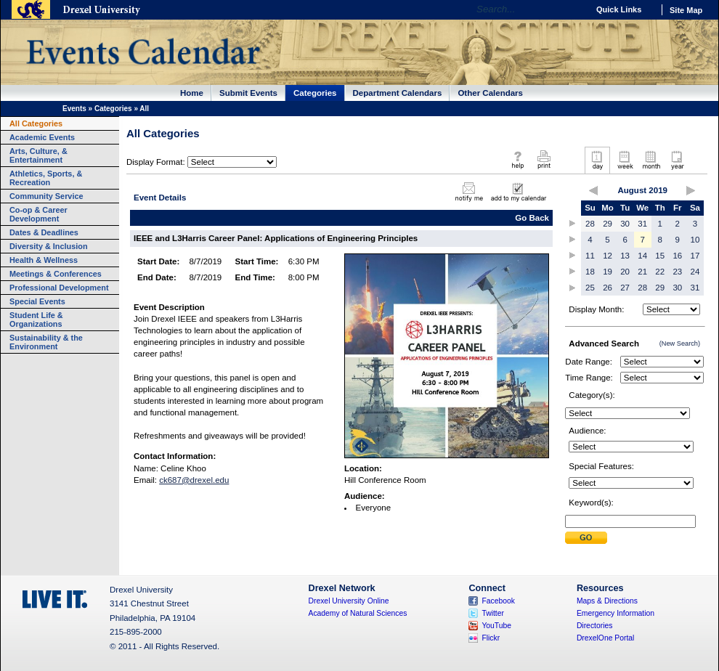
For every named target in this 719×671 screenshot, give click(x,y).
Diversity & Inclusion (48, 246)
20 (625, 271)
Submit (586, 538)
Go (573, 9)
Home (191, 93)
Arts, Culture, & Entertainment (38, 155)
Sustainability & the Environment (46, 342)
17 (695, 255)
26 (607, 287)
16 (677, 255)
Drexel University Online (349, 601)
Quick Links (618, 9)
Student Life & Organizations (36, 319)
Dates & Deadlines (43, 232)
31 (642, 223)
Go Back (532, 218)
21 (642, 271)
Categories (315, 93)
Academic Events (42, 137)
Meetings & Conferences (55, 273)
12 (607, 255)
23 (677, 271)
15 (660, 255)
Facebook (498, 601)
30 (625, 223)
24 (695, 271)
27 (625, 287)
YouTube (496, 626)
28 (590, 223)
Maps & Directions (607, 601)
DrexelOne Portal (605, 638)
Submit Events (248, 93)
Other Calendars (490, 93)
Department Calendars (397, 93)
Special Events (37, 301)
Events (74, 109)
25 (590, 287)
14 (642, 255)
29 (607, 223)
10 (695, 239)
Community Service (46, 196)
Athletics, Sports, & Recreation (45, 178)
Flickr (491, 638)
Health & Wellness (43, 260)
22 (660, 271)
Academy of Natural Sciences (358, 613)
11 (590, 255)
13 (625, 255)
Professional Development (59, 287)
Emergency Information (615, 613)
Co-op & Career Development (38, 214)
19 (607, 271)
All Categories (35, 123)
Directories (595, 626)
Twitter (493, 613)
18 (590, 271)
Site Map (686, 10)
